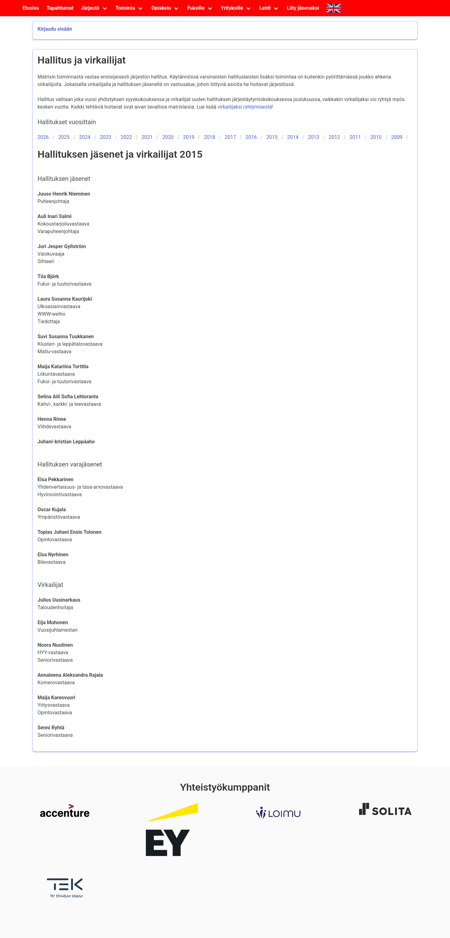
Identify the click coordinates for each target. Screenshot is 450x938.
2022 (126, 137)
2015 (272, 137)
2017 (230, 137)
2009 (396, 137)
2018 (209, 137)
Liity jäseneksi (303, 8)
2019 (188, 137)
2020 (167, 137)
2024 (84, 137)
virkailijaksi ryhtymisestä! (245, 107)
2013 (313, 137)
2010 (376, 137)
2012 (334, 137)
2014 (292, 137)
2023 (105, 137)
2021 (147, 137)
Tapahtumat (60, 8)
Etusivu (30, 8)
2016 (251, 137)
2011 (355, 137)
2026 (43, 137)
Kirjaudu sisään (55, 29)
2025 (64, 137)
